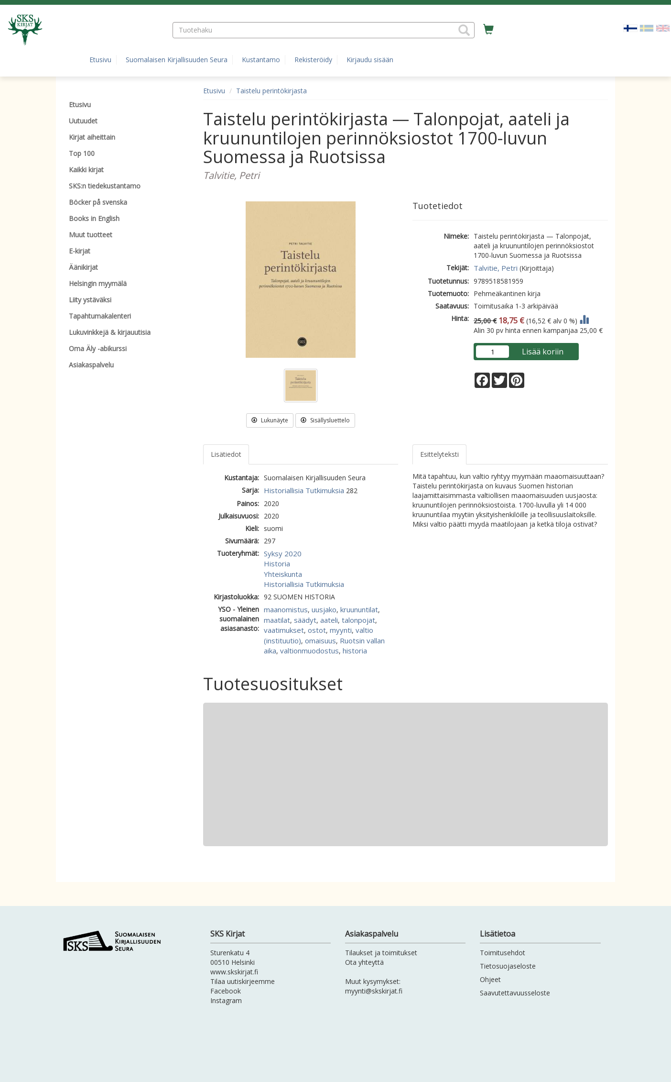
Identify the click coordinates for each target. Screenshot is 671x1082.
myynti (341, 630)
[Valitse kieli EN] (663, 27)
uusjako (324, 609)
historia (355, 650)
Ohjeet (490, 979)
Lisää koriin (542, 351)
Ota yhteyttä (364, 962)
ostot (317, 630)
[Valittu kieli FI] (630, 27)
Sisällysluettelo (325, 420)
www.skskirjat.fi (234, 971)
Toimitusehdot (502, 952)
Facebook (225, 990)
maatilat (277, 620)
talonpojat (358, 620)
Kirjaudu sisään (369, 59)
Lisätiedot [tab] (226, 454)
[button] (464, 30)
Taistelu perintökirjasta (271, 90)
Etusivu (100, 59)
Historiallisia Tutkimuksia (304, 490)
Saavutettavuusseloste (515, 992)
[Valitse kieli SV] (647, 27)
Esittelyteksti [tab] (439, 454)
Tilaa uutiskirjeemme (242, 981)
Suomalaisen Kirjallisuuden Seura (176, 59)
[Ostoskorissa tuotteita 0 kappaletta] (488, 30)
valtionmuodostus (309, 650)
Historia (277, 563)
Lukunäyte (269, 420)
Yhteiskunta (283, 574)
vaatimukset (284, 630)
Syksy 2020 (283, 553)
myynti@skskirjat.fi (373, 990)
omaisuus (320, 640)
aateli (329, 620)
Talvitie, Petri (496, 268)
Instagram (226, 1000)
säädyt (305, 620)
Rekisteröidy (313, 59)
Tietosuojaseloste (508, 966)
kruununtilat (359, 609)
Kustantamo (261, 59)
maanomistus (286, 609)
